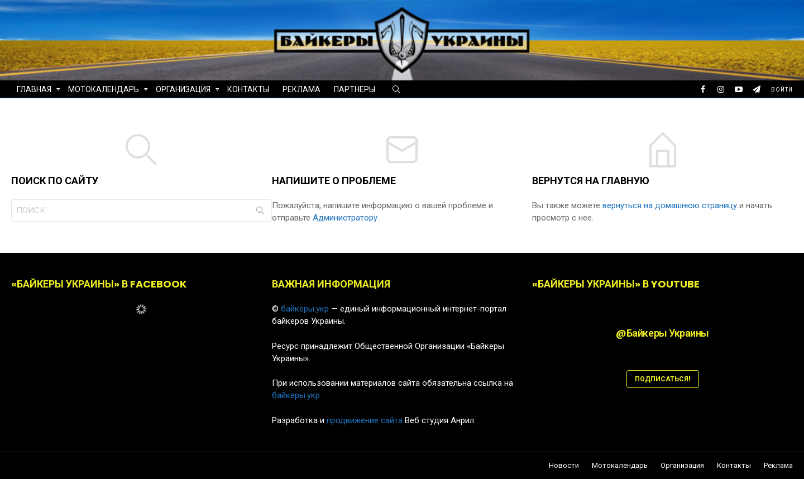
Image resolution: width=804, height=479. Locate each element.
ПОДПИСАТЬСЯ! (663, 379)
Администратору (345, 218)
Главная (34, 91)
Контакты (248, 89)
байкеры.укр (305, 309)
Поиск (260, 212)
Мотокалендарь (103, 91)
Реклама (301, 89)
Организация (183, 91)
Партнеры (354, 89)
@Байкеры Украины (662, 333)
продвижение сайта (365, 420)
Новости (564, 465)
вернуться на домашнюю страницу (670, 205)
